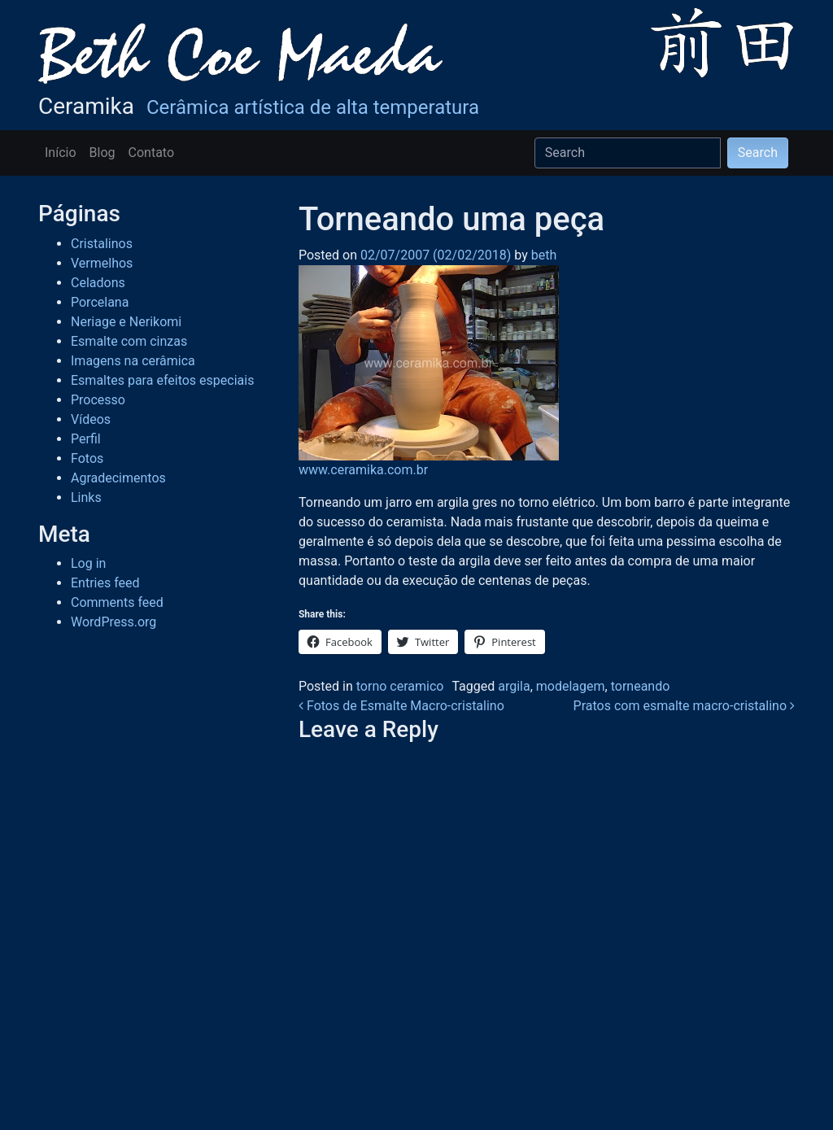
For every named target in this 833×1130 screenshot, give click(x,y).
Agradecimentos (118, 478)
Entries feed (105, 583)
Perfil (86, 439)
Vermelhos (102, 263)
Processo (98, 400)
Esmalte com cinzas (129, 341)
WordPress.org (113, 622)
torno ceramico (400, 686)
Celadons (98, 282)
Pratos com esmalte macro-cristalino (684, 705)
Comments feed (117, 602)
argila (514, 686)
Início (60, 152)
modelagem (570, 686)
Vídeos (91, 419)
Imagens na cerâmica (133, 361)
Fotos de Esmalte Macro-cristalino (401, 705)
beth (542, 255)
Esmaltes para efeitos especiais (162, 380)
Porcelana (100, 302)
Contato (152, 152)
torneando (640, 686)
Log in (88, 563)
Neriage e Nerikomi (126, 321)
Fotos (87, 458)
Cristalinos (102, 243)
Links (86, 497)
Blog (102, 152)
